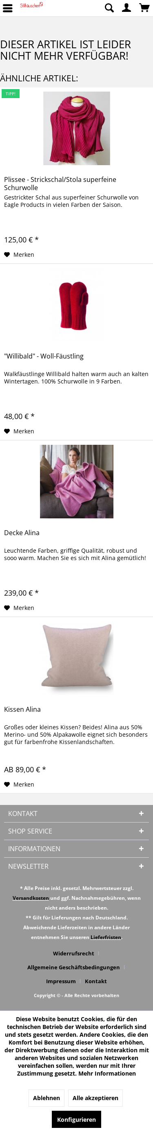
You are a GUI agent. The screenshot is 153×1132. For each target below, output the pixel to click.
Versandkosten (31, 897)
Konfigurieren (76, 1119)
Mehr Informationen (107, 1073)
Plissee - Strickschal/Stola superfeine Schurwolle (60, 183)
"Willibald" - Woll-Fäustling (44, 356)
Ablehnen (46, 1098)
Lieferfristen (106, 937)
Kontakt (96, 981)
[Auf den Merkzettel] (19, 255)
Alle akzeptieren (95, 1098)
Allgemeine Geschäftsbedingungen (73, 967)
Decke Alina (22, 533)
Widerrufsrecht (73, 953)
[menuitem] (109, 8)
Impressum (61, 981)
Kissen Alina (22, 709)
